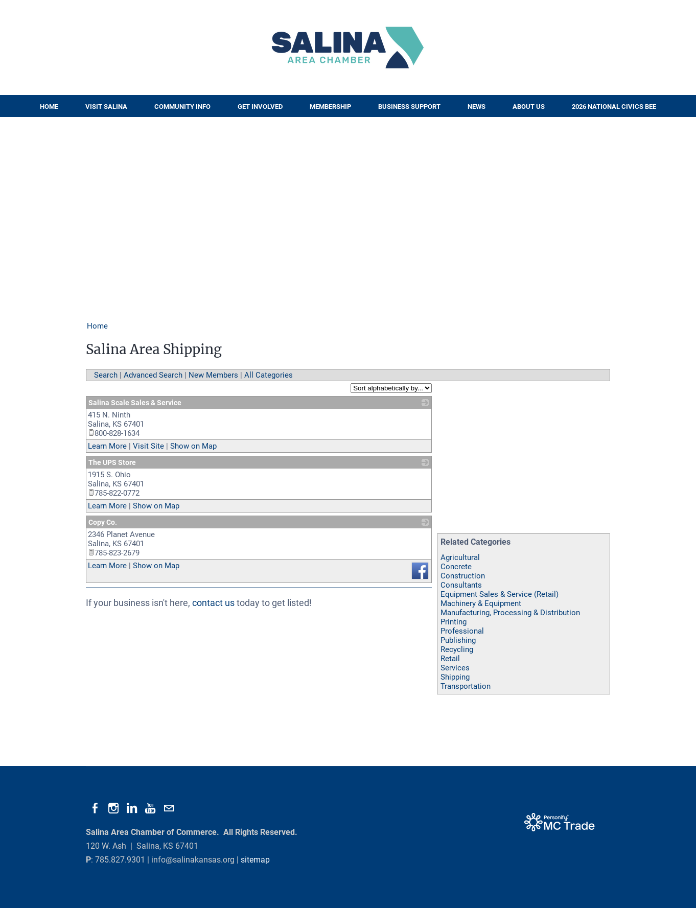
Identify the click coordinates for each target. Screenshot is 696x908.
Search (106, 375)
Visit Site (148, 446)
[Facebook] (95, 808)
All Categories (268, 375)
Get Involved (260, 106)
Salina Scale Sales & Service (134, 403)
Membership (330, 106)
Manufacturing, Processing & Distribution (510, 612)
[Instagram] (113, 808)
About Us (529, 106)
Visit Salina (106, 106)
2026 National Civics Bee (614, 106)
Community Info (182, 106)
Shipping (455, 677)
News (476, 106)
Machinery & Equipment (480, 603)
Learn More (107, 446)
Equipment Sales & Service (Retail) (499, 594)
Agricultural (460, 557)
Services (455, 667)
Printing (453, 621)
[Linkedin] (132, 808)
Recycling (456, 649)
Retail (450, 658)
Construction (462, 575)
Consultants (461, 585)
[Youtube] (150, 808)
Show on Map (193, 446)
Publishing (458, 640)
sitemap (255, 860)
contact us (213, 602)
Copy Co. (102, 522)
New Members (213, 375)
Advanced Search (153, 375)
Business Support (409, 106)
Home (49, 106)
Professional (462, 631)
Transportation (465, 686)
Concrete (456, 566)
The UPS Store (112, 462)
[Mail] (169, 808)
